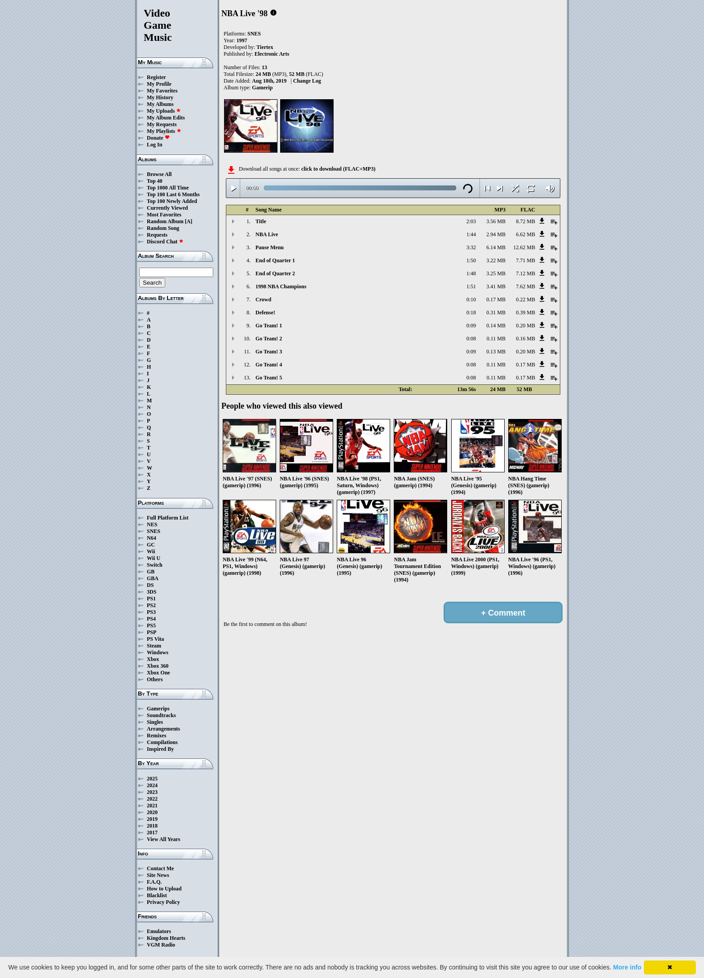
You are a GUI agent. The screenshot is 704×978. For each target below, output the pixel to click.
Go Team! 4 (268, 364)
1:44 (471, 234)
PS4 (151, 619)
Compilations (162, 742)
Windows (157, 652)
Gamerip (262, 87)
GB (150, 571)
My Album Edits (166, 118)
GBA (152, 578)
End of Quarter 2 (275, 273)
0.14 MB (496, 325)
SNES (153, 531)
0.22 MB (525, 299)
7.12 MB (525, 273)
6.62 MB (525, 234)
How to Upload (164, 888)
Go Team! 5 (268, 377)
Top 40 (155, 181)
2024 (152, 785)
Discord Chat (165, 241)
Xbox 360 (157, 666)
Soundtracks (161, 715)
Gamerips (158, 708)
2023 (152, 792)
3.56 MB (496, 221)
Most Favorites (164, 214)
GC (151, 545)
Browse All (159, 174)
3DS (151, 592)
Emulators (159, 931)
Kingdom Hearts (166, 938)
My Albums (160, 104)
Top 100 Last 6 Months (173, 194)
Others (155, 679)
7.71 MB (525, 260)
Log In (154, 144)
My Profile (159, 84)
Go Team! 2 (268, 338)
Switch (155, 565)
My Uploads (164, 111)
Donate (158, 138)
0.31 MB (496, 312)
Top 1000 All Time (168, 188)
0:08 (471, 338)
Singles (155, 722)
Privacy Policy (163, 902)
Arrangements (163, 729)
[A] (189, 221)
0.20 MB (525, 325)
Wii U (153, 558)
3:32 (471, 247)
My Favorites (162, 91)
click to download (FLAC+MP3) (338, 169)
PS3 (151, 612)
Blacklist (157, 895)
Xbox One (158, 673)
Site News (158, 875)
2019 (152, 819)
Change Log (307, 81)
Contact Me (160, 868)
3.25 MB (496, 273)
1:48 (471, 273)
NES (152, 524)
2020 (152, 812)
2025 (152, 778)
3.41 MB (496, 286)
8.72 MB (525, 221)
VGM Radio (161, 945)
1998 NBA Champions (280, 286)
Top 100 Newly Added (172, 201)
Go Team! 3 (268, 351)
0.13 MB (496, 351)
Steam (154, 646)
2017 (152, 832)
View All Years (163, 839)
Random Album (165, 221)
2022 (152, 799)
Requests (157, 235)
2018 (152, 826)
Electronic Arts (272, 54)
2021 (152, 805)
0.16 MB (525, 338)
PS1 (151, 598)
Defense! (265, 312)
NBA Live (266, 234)
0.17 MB (496, 299)
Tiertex (264, 47)
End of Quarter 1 (275, 260)
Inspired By (160, 749)
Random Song (163, 228)
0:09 (471, 325)
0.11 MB (496, 338)
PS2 (151, 605)
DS (150, 585)
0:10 (471, 299)
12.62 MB (524, 247)
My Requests (161, 124)
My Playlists (164, 131)
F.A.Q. (154, 882)
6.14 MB (496, 247)
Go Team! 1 (268, 325)
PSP (151, 632)
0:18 (471, 312)
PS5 (151, 625)
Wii (151, 551)
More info (627, 967)
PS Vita (155, 639)
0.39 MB (525, 312)
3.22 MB (496, 260)
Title (260, 221)
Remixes (156, 735)
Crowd (263, 299)
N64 (151, 538)
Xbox (153, 659)
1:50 (471, 260)
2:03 (471, 221)
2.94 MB (496, 234)
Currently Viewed (167, 208)
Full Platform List (168, 518)
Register (156, 77)
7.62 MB (525, 286)
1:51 (471, 286)
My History (160, 97)
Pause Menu (269, 247)
